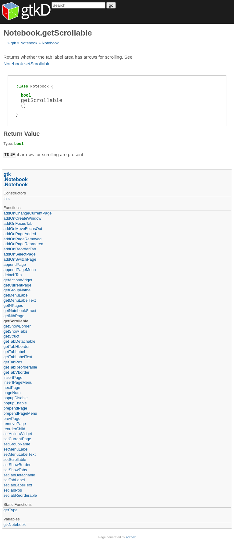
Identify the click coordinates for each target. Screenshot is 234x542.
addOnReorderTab (19, 248)
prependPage (15, 408)
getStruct (11, 336)
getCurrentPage (17, 285)
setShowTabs (15, 469)
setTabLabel (14, 479)
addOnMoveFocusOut (22, 228)
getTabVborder (16, 372)
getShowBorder (17, 326)
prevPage (11, 418)
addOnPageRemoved (22, 238)
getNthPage (13, 315)
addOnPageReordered (23, 243)
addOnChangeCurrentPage (27, 213)
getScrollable (15, 320)
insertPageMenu (17, 382)
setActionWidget (17, 433)
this (6, 198)
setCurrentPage (17, 438)
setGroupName (16, 443)
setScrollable (14, 459)
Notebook (28, 43)
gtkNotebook (14, 524)
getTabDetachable (19, 341)
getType (10, 509)
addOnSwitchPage (19, 259)
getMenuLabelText (19, 300)
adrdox (131, 537)
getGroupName (16, 289)
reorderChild (14, 428)
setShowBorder (16, 464)
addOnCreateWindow (22, 218)
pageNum (11, 392)
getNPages (13, 305)
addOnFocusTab (17, 223)
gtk (13, 43)
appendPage (14, 264)
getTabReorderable (20, 367)
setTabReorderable (20, 495)
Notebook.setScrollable (26, 63)
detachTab (12, 274)
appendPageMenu (19, 269)
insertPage (12, 377)
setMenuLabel (15, 449)
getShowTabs (15, 331)
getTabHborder (16, 346)
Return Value (21, 133)
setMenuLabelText (19, 454)
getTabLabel (14, 351)
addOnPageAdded (19, 233)
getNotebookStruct (19, 310)
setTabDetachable (19, 474)
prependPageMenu (20, 413)
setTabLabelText (17, 484)
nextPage (11, 387)
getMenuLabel (15, 295)
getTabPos (12, 361)
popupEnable (15, 402)
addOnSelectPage (19, 254)
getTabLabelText (17, 356)
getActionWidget (17, 279)
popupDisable (15, 397)
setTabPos (12, 490)
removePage (14, 423)
